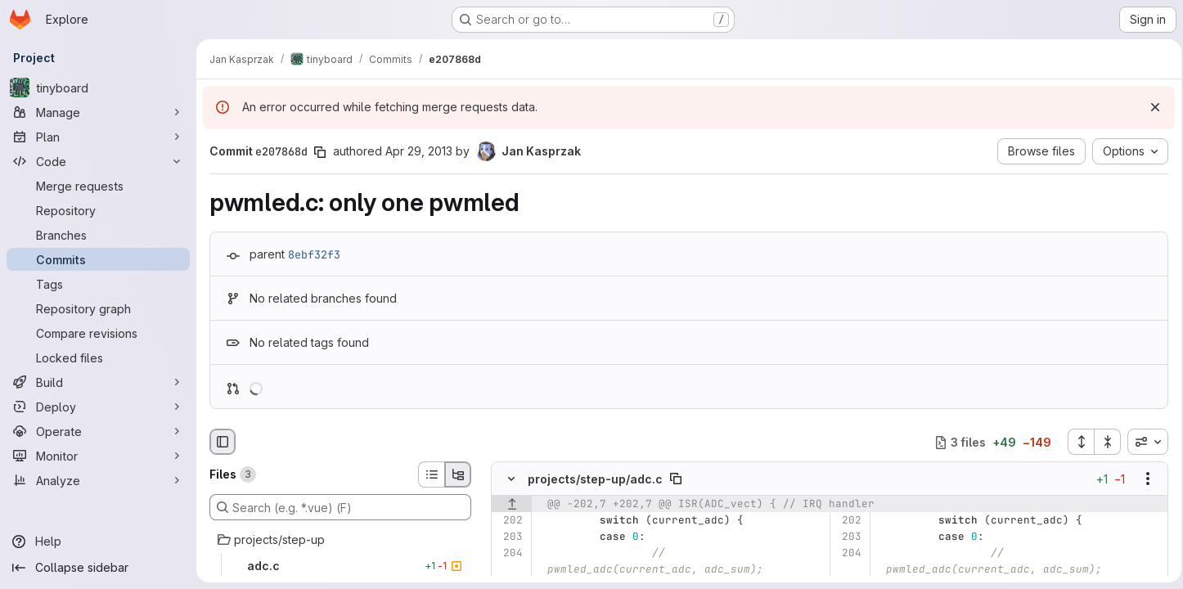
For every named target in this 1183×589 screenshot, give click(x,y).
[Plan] (98, 136)
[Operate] (98, 431)
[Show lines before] (512, 505)
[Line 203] (509, 537)
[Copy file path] (676, 479)
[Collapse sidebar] (98, 567)
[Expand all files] (1076, 442)
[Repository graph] (98, 308)
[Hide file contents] (511, 479)
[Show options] (1143, 479)
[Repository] (98, 210)
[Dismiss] (1150, 107)
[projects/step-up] (340, 540)
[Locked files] (98, 357)
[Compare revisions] (98, 332)
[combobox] (1142, 442)
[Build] (98, 382)
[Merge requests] (98, 185)
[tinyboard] (98, 87)
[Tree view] (458, 474)
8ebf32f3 (314, 254)
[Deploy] (98, 406)
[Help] (98, 541)
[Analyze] (98, 480)
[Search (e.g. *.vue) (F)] (340, 507)
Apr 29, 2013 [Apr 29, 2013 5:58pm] (418, 151)
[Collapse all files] (1103, 442)
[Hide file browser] (222, 442)
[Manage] (98, 112)
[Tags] (98, 283)
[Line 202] (509, 521)
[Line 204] (509, 554)
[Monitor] (98, 455)
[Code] (98, 161)
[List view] (431, 474)
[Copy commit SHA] (320, 152)
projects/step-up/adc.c (595, 479)
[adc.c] (340, 566)
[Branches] (98, 234)
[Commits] (98, 259)
